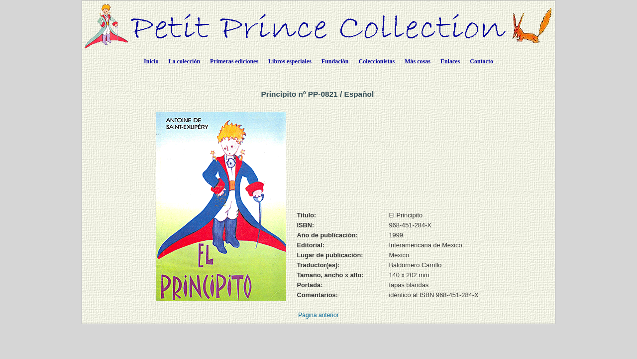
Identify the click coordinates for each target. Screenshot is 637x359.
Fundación (335, 61)
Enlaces (450, 61)
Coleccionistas (377, 61)
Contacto (481, 61)
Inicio (151, 61)
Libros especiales (290, 61)
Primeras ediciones (234, 61)
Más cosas (417, 61)
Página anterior (318, 315)
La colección (184, 61)
